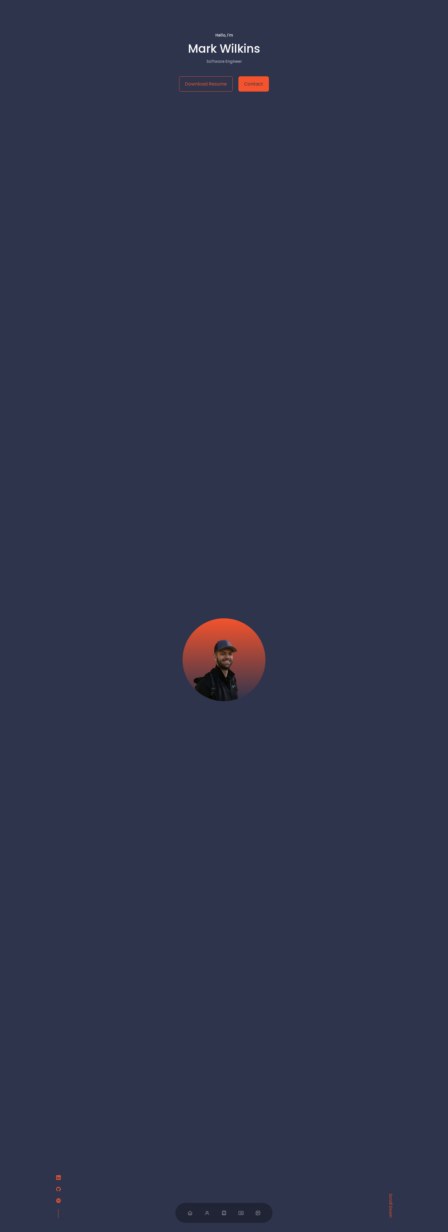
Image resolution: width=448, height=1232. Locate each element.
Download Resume (206, 84)
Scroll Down (391, 1205)
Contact (253, 84)
